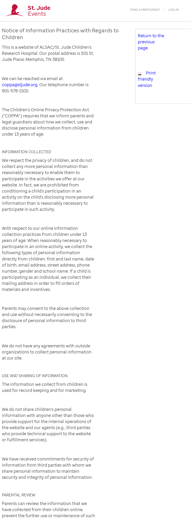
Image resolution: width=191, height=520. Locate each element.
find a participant (145, 9)
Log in (174, 9)
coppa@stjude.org (19, 84)
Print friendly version (147, 79)
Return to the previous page (151, 42)
